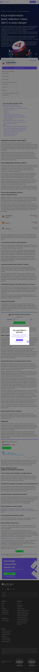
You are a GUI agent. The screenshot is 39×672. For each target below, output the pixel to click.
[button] (19, 341)
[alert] (19, 336)
